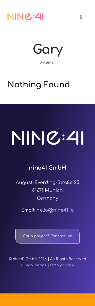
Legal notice (35, 265)
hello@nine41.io (55, 210)
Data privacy (62, 265)
